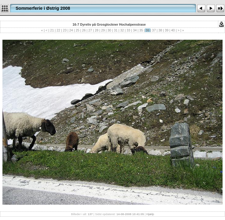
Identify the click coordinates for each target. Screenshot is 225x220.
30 (109, 30)
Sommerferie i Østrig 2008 (43, 8)
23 (65, 30)
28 (96, 30)
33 (128, 30)
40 (173, 30)
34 (135, 30)
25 (77, 30)
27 (90, 30)
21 (52, 30)
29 (103, 30)
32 (122, 30)
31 (115, 30)
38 (160, 30)
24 (71, 30)
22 (58, 30)
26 (84, 30)
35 (141, 30)
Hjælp (150, 214)
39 (166, 30)
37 (154, 30)
